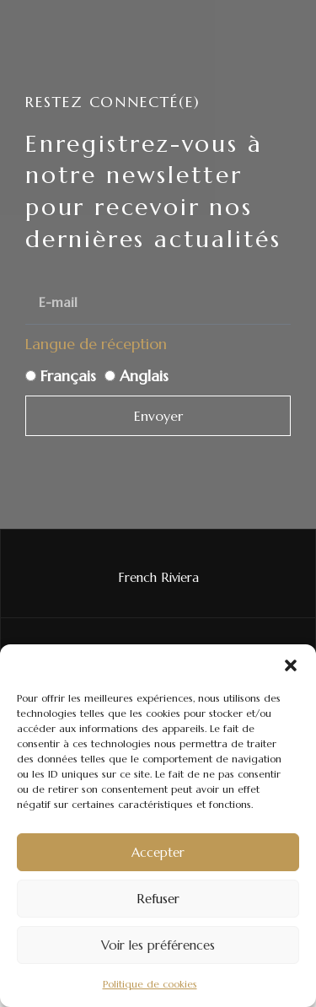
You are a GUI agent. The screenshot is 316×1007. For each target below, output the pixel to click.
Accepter (158, 852)
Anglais (144, 375)
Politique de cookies (150, 983)
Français (68, 375)
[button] (290, 665)
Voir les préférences (158, 945)
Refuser (158, 899)
